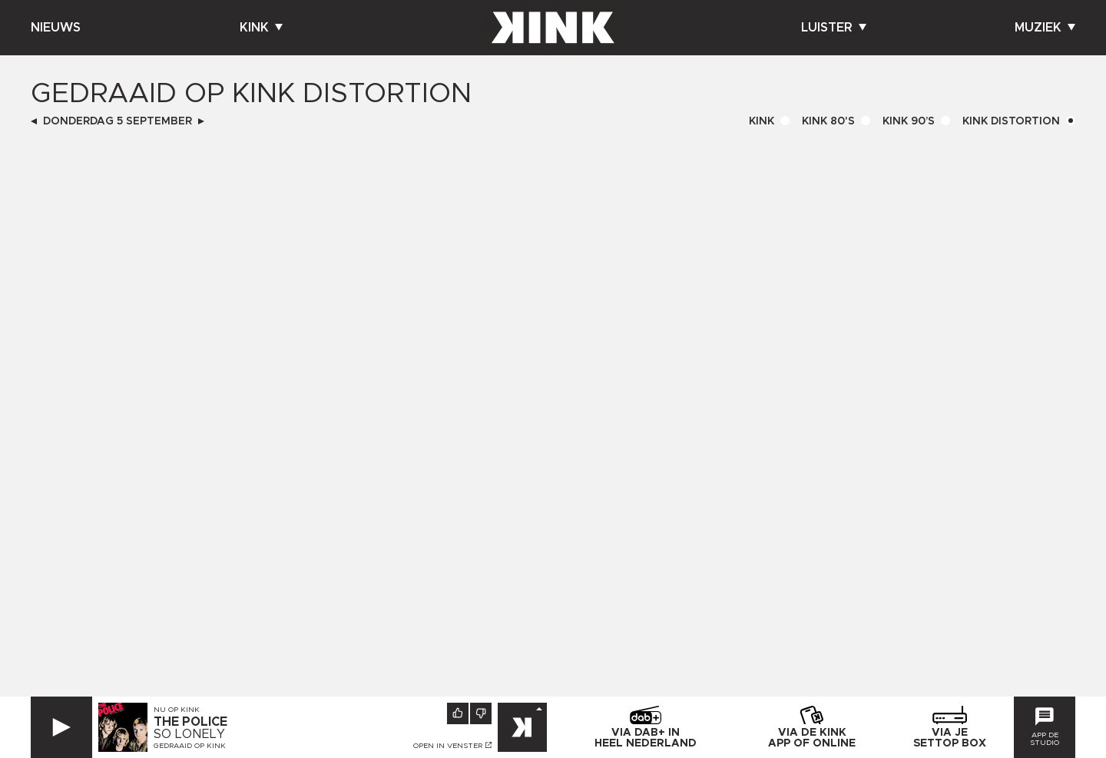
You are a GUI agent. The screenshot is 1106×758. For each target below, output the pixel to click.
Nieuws (56, 28)
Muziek (1045, 28)
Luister (833, 28)
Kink (261, 28)
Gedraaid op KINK (190, 746)
